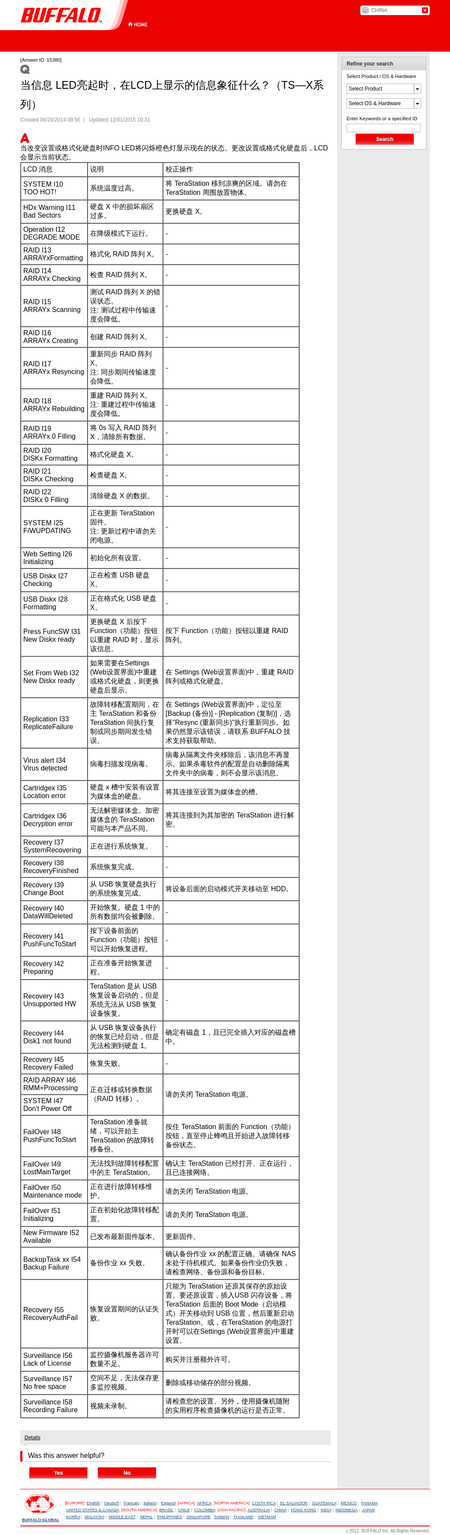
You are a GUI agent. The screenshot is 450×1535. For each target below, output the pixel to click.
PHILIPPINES (169, 1517)
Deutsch (111, 1503)
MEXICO (349, 1503)
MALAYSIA (94, 1517)
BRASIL (166, 1510)
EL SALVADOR (293, 1503)
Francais (131, 1503)
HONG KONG (303, 1510)
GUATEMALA (324, 1503)
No (127, 1473)
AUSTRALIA (258, 1510)
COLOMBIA (205, 1510)
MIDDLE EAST (122, 1517)
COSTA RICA (264, 1503)
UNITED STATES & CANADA (92, 1510)
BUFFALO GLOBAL (40, 1520)
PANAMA (369, 1503)
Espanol (168, 1503)
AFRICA (204, 1503)
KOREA (73, 1517)
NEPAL (146, 1517)
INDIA (326, 1510)
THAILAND (243, 1517)
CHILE (184, 1510)
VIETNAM (267, 1517)
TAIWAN (221, 1517)
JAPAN (368, 1510)
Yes (58, 1473)
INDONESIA (347, 1510)
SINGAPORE (199, 1517)
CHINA (280, 1510)
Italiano (150, 1503)
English (93, 1503)
